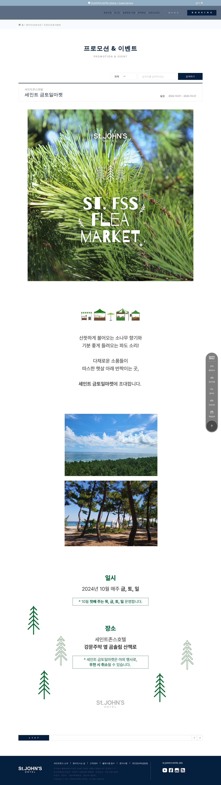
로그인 (117, 12)
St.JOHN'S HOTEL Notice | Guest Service (110, 3)
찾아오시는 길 (79, 763)
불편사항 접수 (108, 763)
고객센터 (94, 763)
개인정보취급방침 (140, 763)
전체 (116, 76)
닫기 (199, 3)
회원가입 (108, 12)
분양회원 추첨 (129, 12)
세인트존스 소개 (61, 763)
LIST (34, 737)
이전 (194, 737)
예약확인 (142, 12)
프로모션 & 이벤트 (52, 24)
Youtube (165, 770)
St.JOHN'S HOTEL (16, 13)
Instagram (177, 770)
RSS (183, 770)
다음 (200, 737)
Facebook (171, 770)
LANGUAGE (154, 12)
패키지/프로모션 (33, 24)
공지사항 (123, 763)
